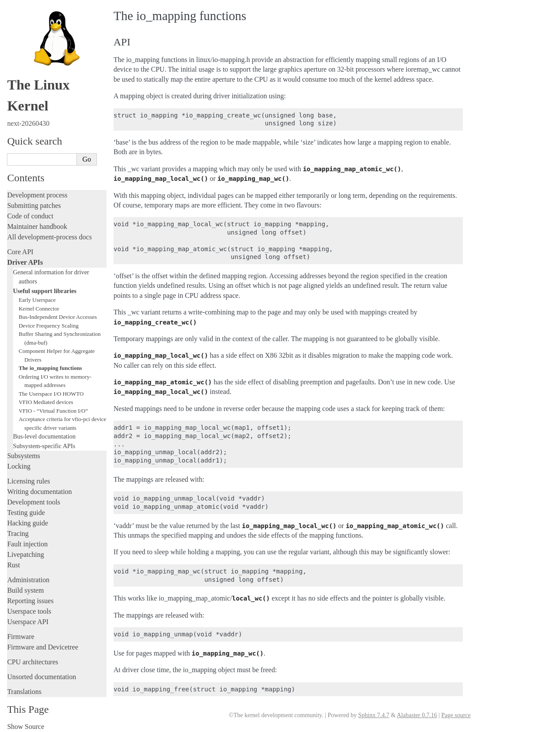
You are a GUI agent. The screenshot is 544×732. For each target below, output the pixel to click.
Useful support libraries (44, 288)
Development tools (33, 499)
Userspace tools (29, 608)
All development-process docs (49, 234)
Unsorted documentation (41, 674)
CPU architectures (32, 659)
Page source (456, 715)
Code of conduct (30, 213)
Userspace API (27, 619)
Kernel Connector (39, 306)
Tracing (17, 531)
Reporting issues (30, 598)
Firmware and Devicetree (42, 644)
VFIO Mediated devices (46, 399)
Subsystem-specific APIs (44, 443)
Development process (37, 192)
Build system (25, 587)
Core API (20, 249)
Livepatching (25, 552)
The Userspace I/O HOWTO (51, 391)
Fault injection (27, 541)
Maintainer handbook (37, 224)
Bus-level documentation (44, 433)
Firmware (20, 634)
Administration (28, 577)
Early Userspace (37, 297)
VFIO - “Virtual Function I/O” (53, 408)
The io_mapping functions (50, 365)
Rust (13, 562)
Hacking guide (27, 520)
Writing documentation (39, 489)
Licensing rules (28, 478)
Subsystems (23, 453)
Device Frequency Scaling (49, 323)
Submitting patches (34, 203)
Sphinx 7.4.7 (373, 715)
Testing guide (26, 510)
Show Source (25, 724)
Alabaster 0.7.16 (417, 715)
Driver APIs (25, 259)
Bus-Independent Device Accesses (58, 314)
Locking (18, 463)
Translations (24, 689)
